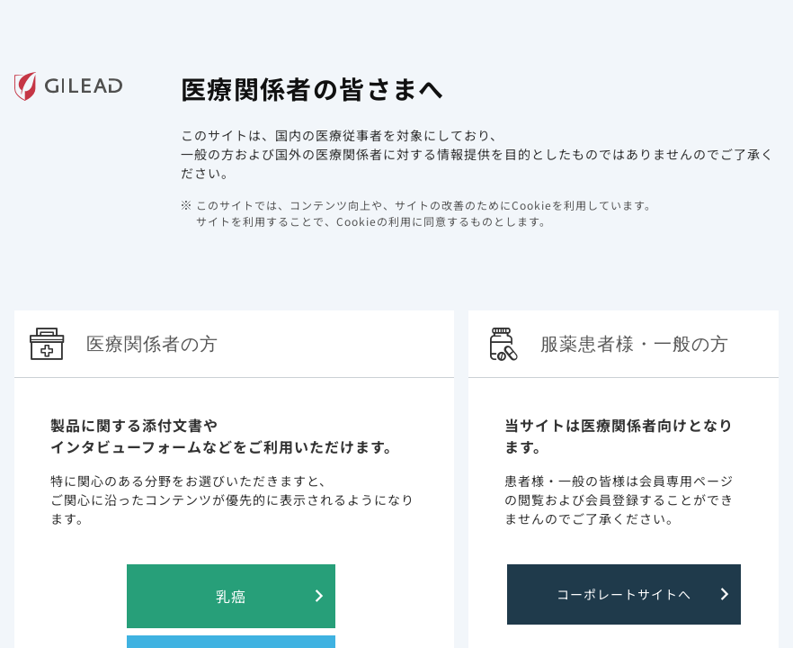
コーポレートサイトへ (624, 594)
